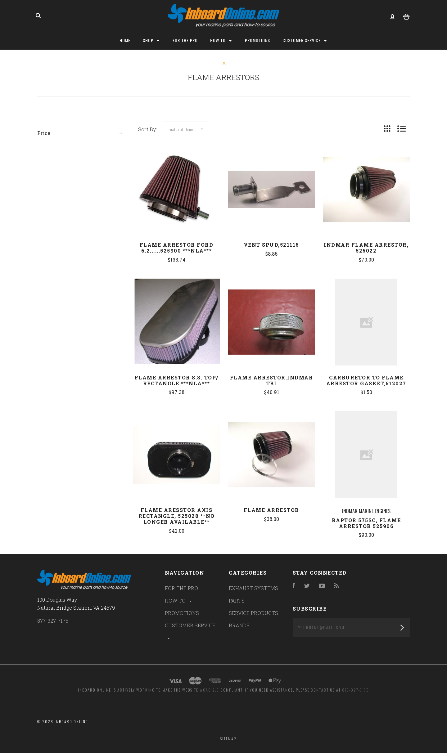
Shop (151, 40)
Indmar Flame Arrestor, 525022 (366, 247)
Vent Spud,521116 (271, 244)
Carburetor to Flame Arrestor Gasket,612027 (366, 380)
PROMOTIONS (182, 613)
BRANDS (239, 625)
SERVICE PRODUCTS (253, 613)
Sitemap (228, 738)
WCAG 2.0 (209, 689)
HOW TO (179, 600)
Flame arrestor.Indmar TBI (271, 380)
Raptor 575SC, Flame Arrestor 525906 (366, 523)
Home (125, 40)
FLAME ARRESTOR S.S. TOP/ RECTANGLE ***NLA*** (177, 380)
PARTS (237, 600)
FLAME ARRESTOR (271, 510)
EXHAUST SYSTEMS (253, 588)
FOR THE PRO (181, 588)
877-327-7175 (52, 620)
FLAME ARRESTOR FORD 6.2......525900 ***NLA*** (177, 247)
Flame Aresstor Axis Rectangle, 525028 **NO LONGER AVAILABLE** (176, 516)
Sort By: (147, 129)
